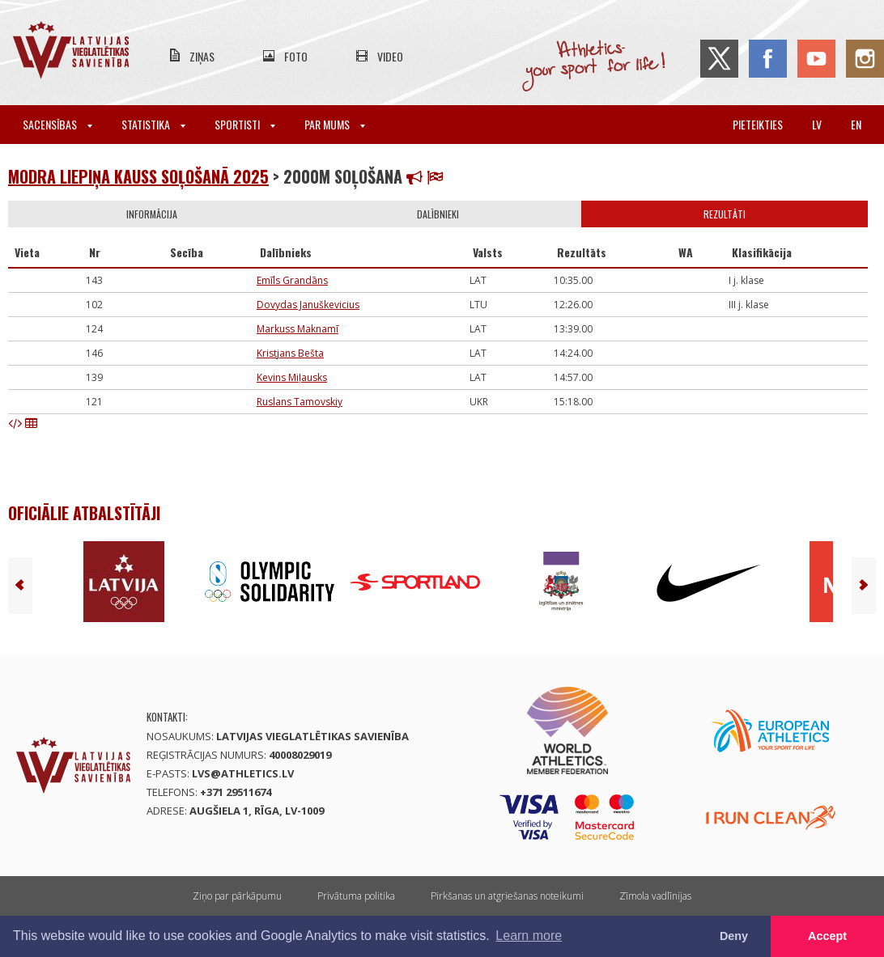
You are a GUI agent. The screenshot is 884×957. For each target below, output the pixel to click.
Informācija (151, 214)
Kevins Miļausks (292, 377)
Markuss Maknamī (297, 329)
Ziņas (202, 56)
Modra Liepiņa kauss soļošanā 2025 (138, 176)
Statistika (153, 124)
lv (817, 124)
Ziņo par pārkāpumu (237, 896)
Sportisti (245, 124)
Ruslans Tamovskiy (299, 402)
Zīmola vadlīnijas (655, 896)
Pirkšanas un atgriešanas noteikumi (507, 896)
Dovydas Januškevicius (308, 304)
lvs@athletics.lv (243, 773)
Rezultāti (724, 214)
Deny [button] (734, 935)
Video (390, 56)
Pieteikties (758, 124)
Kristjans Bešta (290, 353)
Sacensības (57, 124)
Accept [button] (827, 935)
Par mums (334, 124)
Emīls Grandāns (292, 280)
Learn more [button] (528, 935)
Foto (296, 56)
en (856, 124)
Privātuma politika (356, 896)
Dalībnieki (438, 214)
